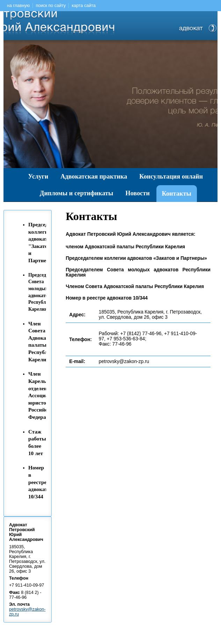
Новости (137, 193)
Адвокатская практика (93, 176)
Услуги (38, 176)
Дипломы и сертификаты (76, 193)
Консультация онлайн (171, 176)
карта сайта (84, 5)
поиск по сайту (51, 5)
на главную (18, 5)
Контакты (176, 193)
